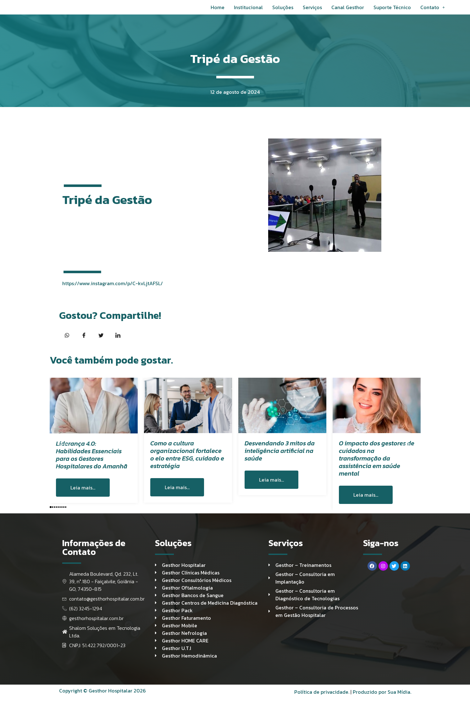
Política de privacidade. (321, 709)
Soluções (282, 13)
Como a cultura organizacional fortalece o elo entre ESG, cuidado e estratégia (187, 465)
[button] (64, 455)
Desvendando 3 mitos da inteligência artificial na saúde (280, 461)
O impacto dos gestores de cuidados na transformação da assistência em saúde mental (376, 469)
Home (217, 13)
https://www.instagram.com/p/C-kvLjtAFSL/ (112, 294)
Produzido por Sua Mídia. (382, 709)
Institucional (248, 13)
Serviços (312, 13)
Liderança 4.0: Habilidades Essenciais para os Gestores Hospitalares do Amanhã (91, 466)
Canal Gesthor (347, 13)
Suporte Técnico (392, 13)
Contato (432, 13)
